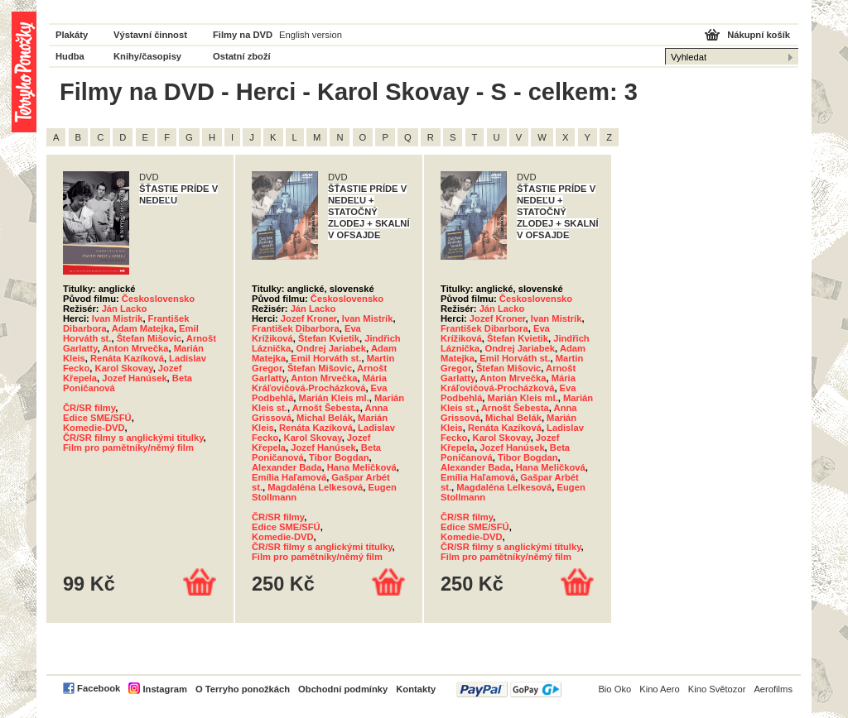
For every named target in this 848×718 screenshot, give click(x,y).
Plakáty (71, 35)
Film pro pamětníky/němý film (128, 447)
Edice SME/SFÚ (97, 418)
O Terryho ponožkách (242, 689)
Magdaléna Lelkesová (315, 487)
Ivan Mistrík (117, 318)
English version (310, 35)
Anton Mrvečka (135, 348)
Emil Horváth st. (326, 358)
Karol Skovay (124, 368)
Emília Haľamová (289, 477)
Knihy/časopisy (147, 56)
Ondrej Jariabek (331, 348)
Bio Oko (614, 689)
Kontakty (416, 689)
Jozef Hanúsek (134, 378)
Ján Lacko (124, 309)
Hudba (69, 56)
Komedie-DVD (94, 428)
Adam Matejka (143, 328)
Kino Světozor (717, 689)
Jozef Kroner (309, 318)
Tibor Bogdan (339, 457)
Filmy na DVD (242, 35)
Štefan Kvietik (328, 338)
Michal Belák (324, 418)
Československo (158, 299)
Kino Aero (659, 689)
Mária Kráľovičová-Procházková (319, 383)
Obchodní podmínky (343, 689)
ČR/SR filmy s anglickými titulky (133, 438)
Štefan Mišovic (149, 338)
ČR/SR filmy (89, 408)
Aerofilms (773, 689)
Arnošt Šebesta (326, 408)
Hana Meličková (362, 467)
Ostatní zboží (242, 56)
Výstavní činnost (150, 35)
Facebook (98, 688)
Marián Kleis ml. (334, 398)
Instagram (164, 689)
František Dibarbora (296, 328)
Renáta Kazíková (127, 358)
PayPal (508, 689)
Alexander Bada (287, 467)
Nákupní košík (758, 35)
